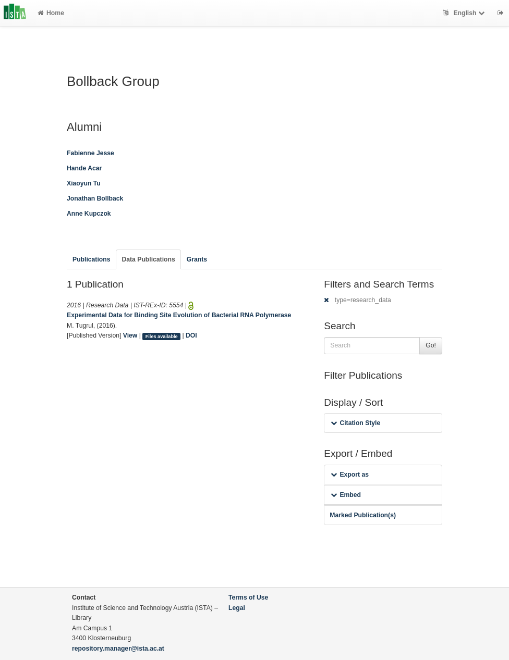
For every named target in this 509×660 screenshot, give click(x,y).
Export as (350, 474)
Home (51, 13)
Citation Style (355, 423)
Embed (346, 495)
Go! (431, 345)
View (130, 335)
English (465, 13)
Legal (236, 608)
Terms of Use (248, 597)
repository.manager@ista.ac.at (118, 648)
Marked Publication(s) (363, 515)
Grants (197, 259)
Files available (162, 336)
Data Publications (148, 259)
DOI (191, 335)
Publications (91, 259)
